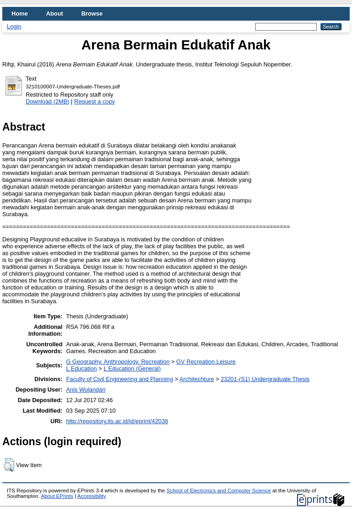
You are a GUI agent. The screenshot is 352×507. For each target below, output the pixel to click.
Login (14, 26)
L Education (81, 368)
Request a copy (94, 101)
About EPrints (57, 496)
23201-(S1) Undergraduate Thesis (264, 379)
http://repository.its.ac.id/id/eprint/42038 (117, 421)
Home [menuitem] (19, 13)
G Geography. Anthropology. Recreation (118, 361)
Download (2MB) (47, 101)
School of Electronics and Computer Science (218, 490)
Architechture (196, 379)
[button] (9, 465)
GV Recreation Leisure (206, 361)
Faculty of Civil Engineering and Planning (119, 379)
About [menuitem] (54, 13)
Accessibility (91, 496)
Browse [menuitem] (92, 13)
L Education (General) (132, 368)
